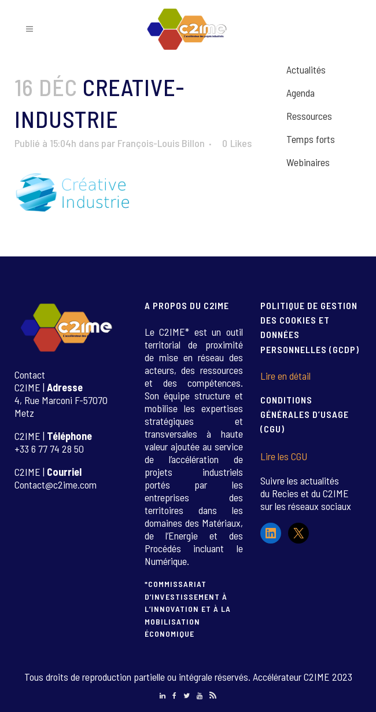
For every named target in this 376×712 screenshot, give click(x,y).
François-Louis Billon (161, 143)
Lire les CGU (283, 456)
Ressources (309, 115)
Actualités (306, 69)
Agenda (300, 92)
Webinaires (308, 162)
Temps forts (310, 139)
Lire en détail (285, 375)
